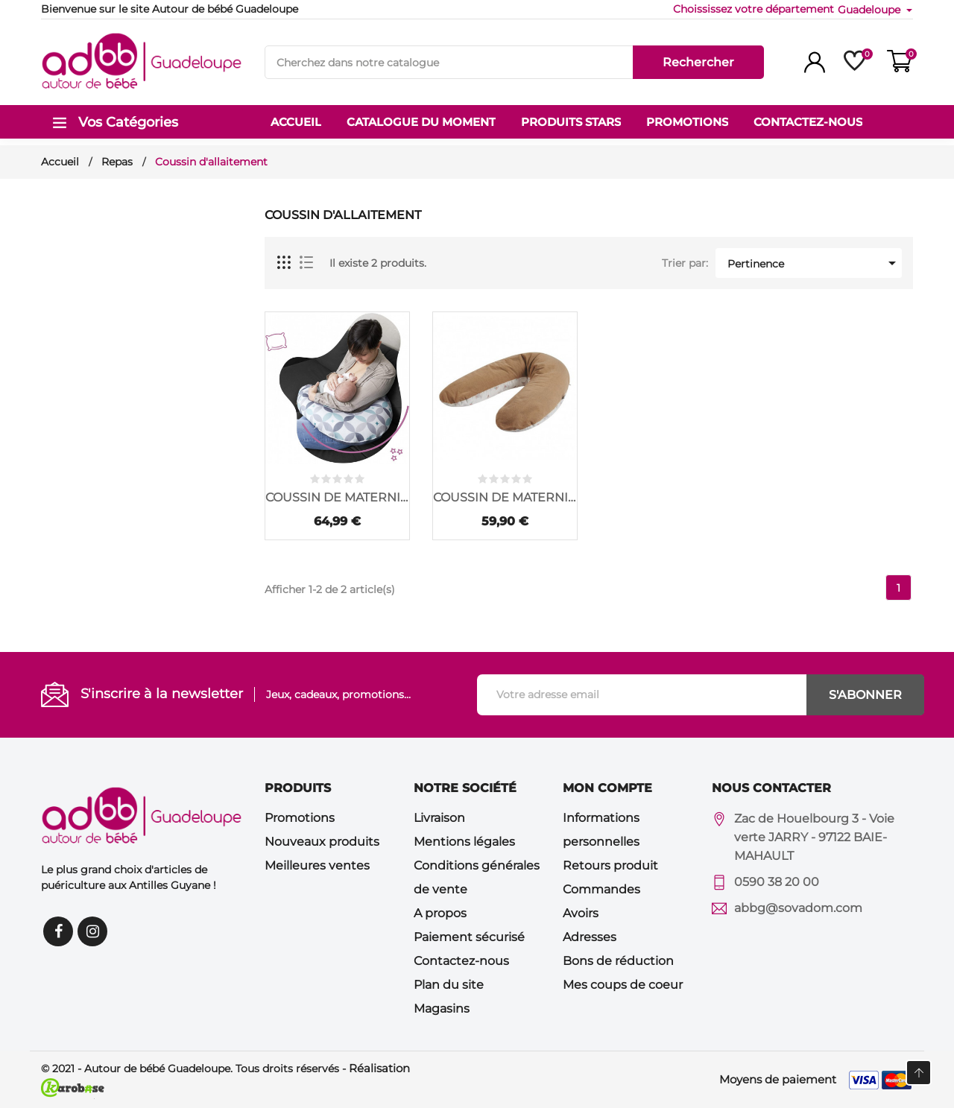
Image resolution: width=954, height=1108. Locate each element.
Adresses (589, 937)
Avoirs (580, 913)
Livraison (439, 818)
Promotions (300, 818)
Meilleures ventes (317, 865)
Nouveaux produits (322, 842)
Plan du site (449, 985)
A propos (440, 913)
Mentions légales (464, 842)
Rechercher (698, 62)
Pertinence (814, 263)
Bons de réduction (618, 961)
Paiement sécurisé (469, 937)
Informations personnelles (601, 830)
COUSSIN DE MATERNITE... (337, 497)
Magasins (442, 1008)
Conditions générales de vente (477, 877)
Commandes (601, 889)
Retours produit (610, 865)
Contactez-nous (461, 961)
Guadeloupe (870, 9)
